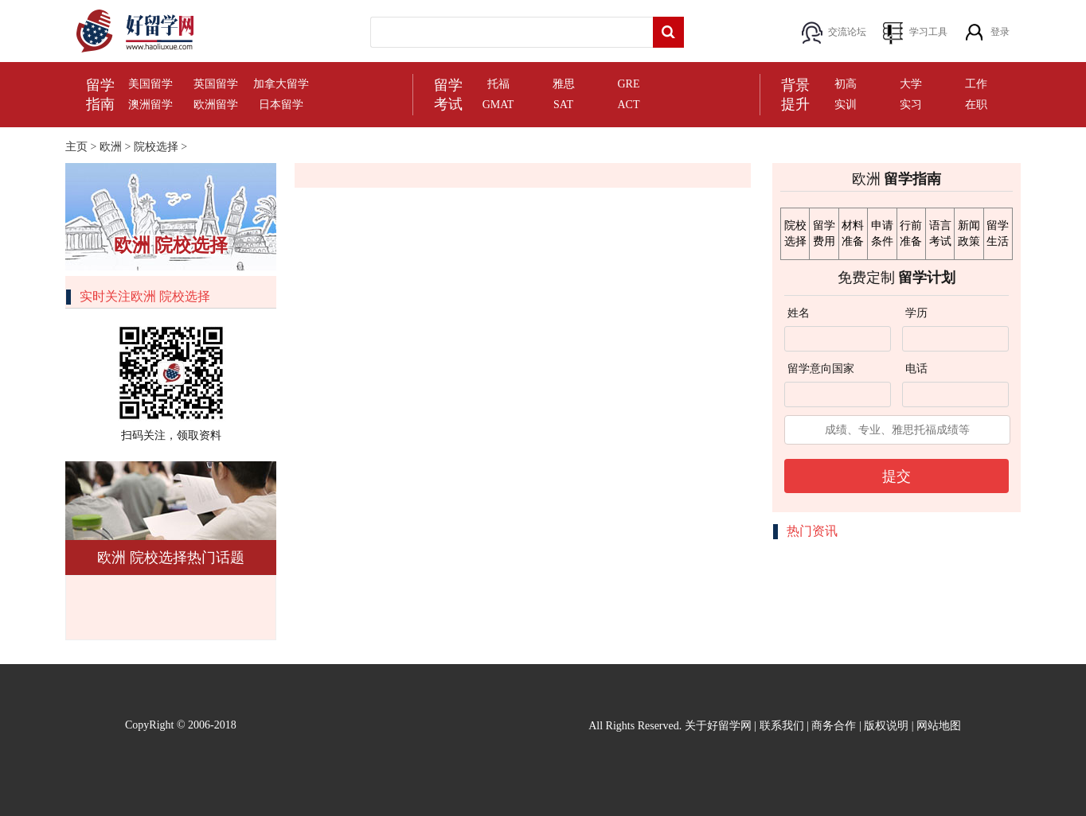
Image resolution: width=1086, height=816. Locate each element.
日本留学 (281, 105)
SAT (563, 105)
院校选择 (156, 147)
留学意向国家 (820, 369)
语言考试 (940, 233)
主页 (76, 147)
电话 (916, 369)
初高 (845, 84)
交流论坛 (847, 31)
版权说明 (886, 726)
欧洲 (111, 147)
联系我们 (782, 726)
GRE (629, 84)
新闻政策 (969, 233)
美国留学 (150, 84)
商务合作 (833, 726)
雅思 (564, 84)
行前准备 (911, 233)
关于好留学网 (718, 726)
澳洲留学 (150, 105)
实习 (911, 105)
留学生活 (997, 233)
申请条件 (882, 233)
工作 (976, 84)
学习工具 (928, 31)
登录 (1000, 31)
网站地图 (938, 726)
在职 (976, 105)
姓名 (798, 313)
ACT (629, 105)
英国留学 (215, 84)
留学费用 (824, 233)
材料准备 (853, 233)
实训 (845, 105)
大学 (911, 84)
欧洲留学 (215, 105)
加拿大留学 (281, 84)
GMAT (498, 105)
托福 (498, 84)
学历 (916, 313)
